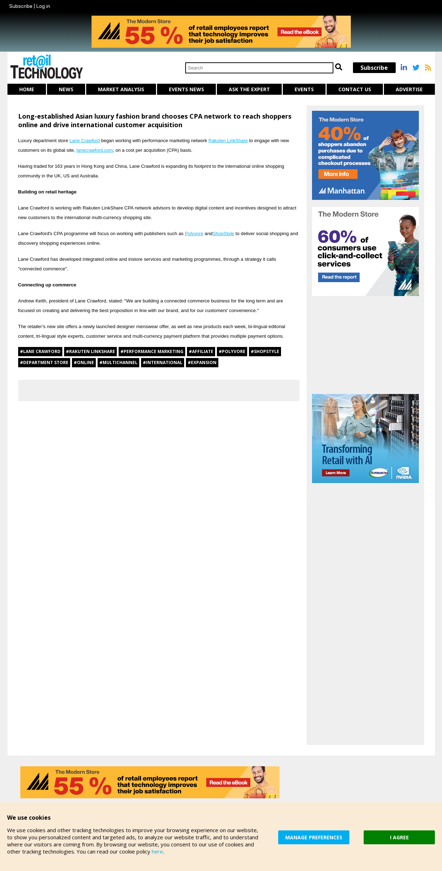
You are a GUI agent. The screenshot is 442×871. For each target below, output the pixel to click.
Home (26, 89)
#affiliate (201, 351)
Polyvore (194, 233)
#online (84, 362)
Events (304, 89)
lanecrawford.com (95, 150)
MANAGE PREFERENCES (313, 837)
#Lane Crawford (40, 351)
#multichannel (118, 362)
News (66, 89)
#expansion (202, 362)
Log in (43, 6)
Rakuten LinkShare (228, 140)
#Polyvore (232, 351)
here (157, 851)
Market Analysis (121, 89)
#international (162, 362)
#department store (44, 362)
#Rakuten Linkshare (90, 351)
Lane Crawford (84, 140)
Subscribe (20, 6)
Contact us (354, 89)
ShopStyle (223, 233)
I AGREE (399, 837)
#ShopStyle (265, 351)
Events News (186, 89)
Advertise (409, 89)
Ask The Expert (249, 89)
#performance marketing (151, 351)
